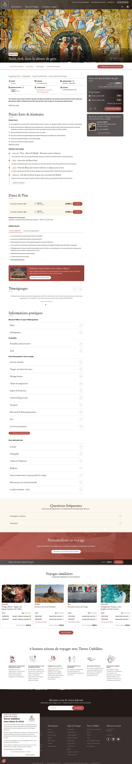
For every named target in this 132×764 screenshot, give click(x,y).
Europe (50, 738)
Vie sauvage (70, 741)
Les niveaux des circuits (93, 741)
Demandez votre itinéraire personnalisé (66, 552)
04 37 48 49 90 (110, 735)
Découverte (70, 729)
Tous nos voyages (66, 632)
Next (80, 289)
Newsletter (111, 2)
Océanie (50, 743)
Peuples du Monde (72, 738)
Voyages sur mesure (72, 752)
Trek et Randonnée (43, 92)
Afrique (50, 729)
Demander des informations (40, 278)
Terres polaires (52, 746)
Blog (88, 732)
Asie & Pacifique (52, 735)
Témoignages (40, 67)
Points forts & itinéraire (16, 67)
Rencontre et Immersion (44, 90)
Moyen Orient (51, 741)
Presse (89, 735)
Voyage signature (72, 735)
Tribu (88, 738)
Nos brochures (91, 746)
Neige (68, 749)
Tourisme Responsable (98, 2)
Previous (74, 289)
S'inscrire (77, 204)
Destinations (16, 7)
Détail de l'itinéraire (18, 183)
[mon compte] (127, 7)
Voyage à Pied (71, 732)
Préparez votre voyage (93, 743)
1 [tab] (45, 304)
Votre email (53, 708)
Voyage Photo (71, 743)
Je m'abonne (78, 708)
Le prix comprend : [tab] (15, 231)
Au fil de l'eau (70, 746)
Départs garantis (71, 755)
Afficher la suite (14, 105)
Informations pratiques (53, 67)
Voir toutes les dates (41, 622)
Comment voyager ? (50, 7)
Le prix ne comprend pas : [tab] (31, 231)
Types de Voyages (32, 7)
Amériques (51, 732)
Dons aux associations (17, 260)
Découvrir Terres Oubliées (80, 2)
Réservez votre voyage (112, 109)
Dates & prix (29, 67)
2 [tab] (47, 304)
